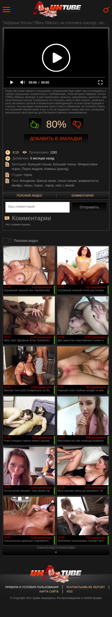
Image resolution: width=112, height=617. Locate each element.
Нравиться (35, 124)
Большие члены (64, 164)
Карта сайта (48, 591)
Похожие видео (29, 195)
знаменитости (88, 181)
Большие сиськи (39, 164)
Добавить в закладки (56, 138)
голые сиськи (67, 181)
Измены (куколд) (56, 169)
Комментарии (83, 195)
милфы (17, 185)
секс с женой (65, 185)
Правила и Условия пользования (31, 587)
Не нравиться (77, 124)
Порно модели (32, 169)
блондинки (27, 181)
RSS (70, 591)
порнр (49, 185)
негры (28, 185)
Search (106, 10)
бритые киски (46, 181)
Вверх (100, 579)
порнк (28, 175)
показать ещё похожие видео (56, 547)
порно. (38, 185)
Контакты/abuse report (85, 587)
